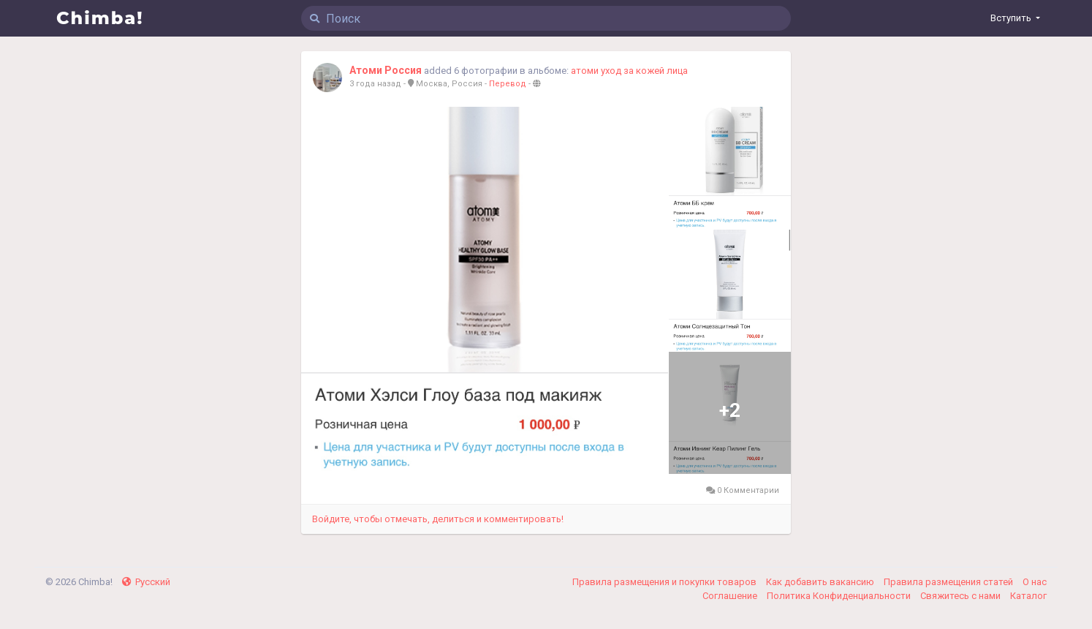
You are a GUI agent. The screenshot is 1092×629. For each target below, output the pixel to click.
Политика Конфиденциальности (840, 595)
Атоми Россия (385, 70)
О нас (1035, 581)
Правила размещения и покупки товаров (665, 581)
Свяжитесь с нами (961, 595)
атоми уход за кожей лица (629, 70)
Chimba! (100, 18)
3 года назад (375, 83)
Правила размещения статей (949, 581)
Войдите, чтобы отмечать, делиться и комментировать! (438, 518)
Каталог (1028, 595)
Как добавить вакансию (821, 581)
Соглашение (730, 595)
